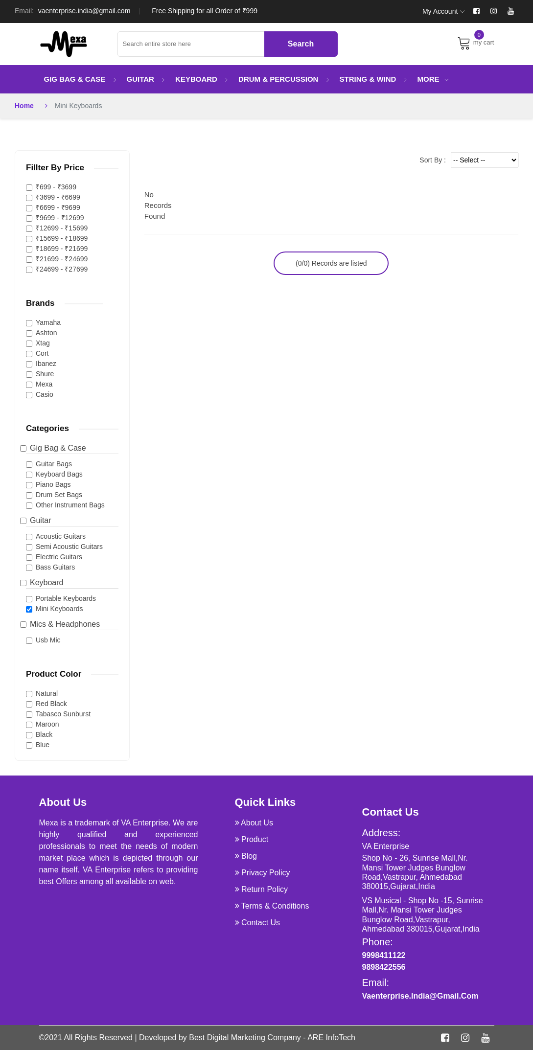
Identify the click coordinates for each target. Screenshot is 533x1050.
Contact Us (260, 922)
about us (257, 823)
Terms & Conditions (275, 906)
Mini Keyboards (59, 609)
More (433, 79)
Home (24, 106)
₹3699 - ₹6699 (58, 197)
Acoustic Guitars (61, 536)
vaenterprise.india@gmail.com (84, 11)
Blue (42, 745)
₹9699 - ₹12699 (60, 218)
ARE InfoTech (331, 1037)
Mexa (44, 384)
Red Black (51, 704)
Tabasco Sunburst (63, 714)
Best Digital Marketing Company (245, 1037)
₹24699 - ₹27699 (62, 269)
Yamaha (48, 322)
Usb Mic (48, 640)
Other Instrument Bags (70, 505)
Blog (249, 856)
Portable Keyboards (66, 598)
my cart (475, 42)
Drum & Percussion (284, 79)
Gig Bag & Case (80, 79)
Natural (47, 693)
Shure (45, 374)
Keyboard (202, 79)
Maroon (47, 724)
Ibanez (46, 363)
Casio (44, 394)
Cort (42, 353)
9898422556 (384, 967)
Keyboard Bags (59, 474)
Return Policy (264, 889)
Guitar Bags (54, 464)
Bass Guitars (55, 567)
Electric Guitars (59, 557)
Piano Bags (53, 484)
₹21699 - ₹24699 (62, 259)
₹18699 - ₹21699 (62, 248)
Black (44, 734)
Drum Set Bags (59, 495)
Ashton (46, 333)
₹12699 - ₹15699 (62, 228)
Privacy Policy (265, 872)
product (254, 839)
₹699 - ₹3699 (56, 187)
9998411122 (384, 955)
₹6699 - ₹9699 (58, 207)
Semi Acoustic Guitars (69, 546)
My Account (443, 11)
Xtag (43, 343)
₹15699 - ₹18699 (62, 238)
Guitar (146, 79)
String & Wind (374, 79)
